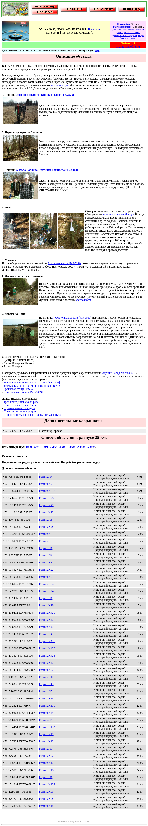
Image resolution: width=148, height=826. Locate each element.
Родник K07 (46, 755)
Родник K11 (46, 698)
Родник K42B (47, 619)
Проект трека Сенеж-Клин (20, 405)
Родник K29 (46, 541)
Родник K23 (46, 512)
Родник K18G (47, 805)
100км (71, 446)
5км (36, 446)
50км (62, 446)
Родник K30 (46, 669)
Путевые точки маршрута (19, 408)
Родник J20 (45, 777)
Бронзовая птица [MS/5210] (65, 263)
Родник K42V (47, 612)
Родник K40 (46, 626)
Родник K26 (46, 498)
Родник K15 (46, 734)
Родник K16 (46, 770)
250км (81, 446)
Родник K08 (46, 798)
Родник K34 (46, 584)
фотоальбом (83, 299)
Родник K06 (46, 791)
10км (45, 446)
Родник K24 (46, 591)
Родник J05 (45, 719)
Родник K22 (46, 569)
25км (53, 446)
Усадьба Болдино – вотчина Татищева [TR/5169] (46, 169)
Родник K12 (46, 741)
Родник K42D (47, 648)
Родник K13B (47, 705)
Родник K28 (46, 526)
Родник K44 (46, 712)
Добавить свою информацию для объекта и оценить (128, 37)
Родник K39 (46, 605)
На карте (94, 29)
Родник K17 (46, 762)
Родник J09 (45, 519)
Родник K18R (47, 784)
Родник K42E (47, 655)
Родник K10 (46, 677)
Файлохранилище (122, 26)
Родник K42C (47, 641)
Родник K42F (47, 662)
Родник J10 (45, 548)
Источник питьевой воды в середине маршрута (32, 414)
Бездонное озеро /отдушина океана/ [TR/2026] (44, 94)
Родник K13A (47, 727)
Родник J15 (45, 691)
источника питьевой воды (118, 214)
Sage (97, 50)
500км (91, 446)
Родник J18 (45, 598)
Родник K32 (46, 562)
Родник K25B (47, 483)
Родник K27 (46, 505)
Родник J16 (45, 555)
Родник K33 (46, 576)
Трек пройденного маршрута (21, 401)
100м (29, 446)
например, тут (59, 85)
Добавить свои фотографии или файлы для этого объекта (128, 31)
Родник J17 (45, 748)
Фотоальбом (123, 24)
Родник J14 (45, 476)
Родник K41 (46, 634)
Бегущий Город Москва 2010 (118, 372)
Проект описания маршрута (20, 411)
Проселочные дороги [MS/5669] (71, 317)
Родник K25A (47, 490)
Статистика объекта (128, 46)
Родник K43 (46, 684)
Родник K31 (46, 533)
